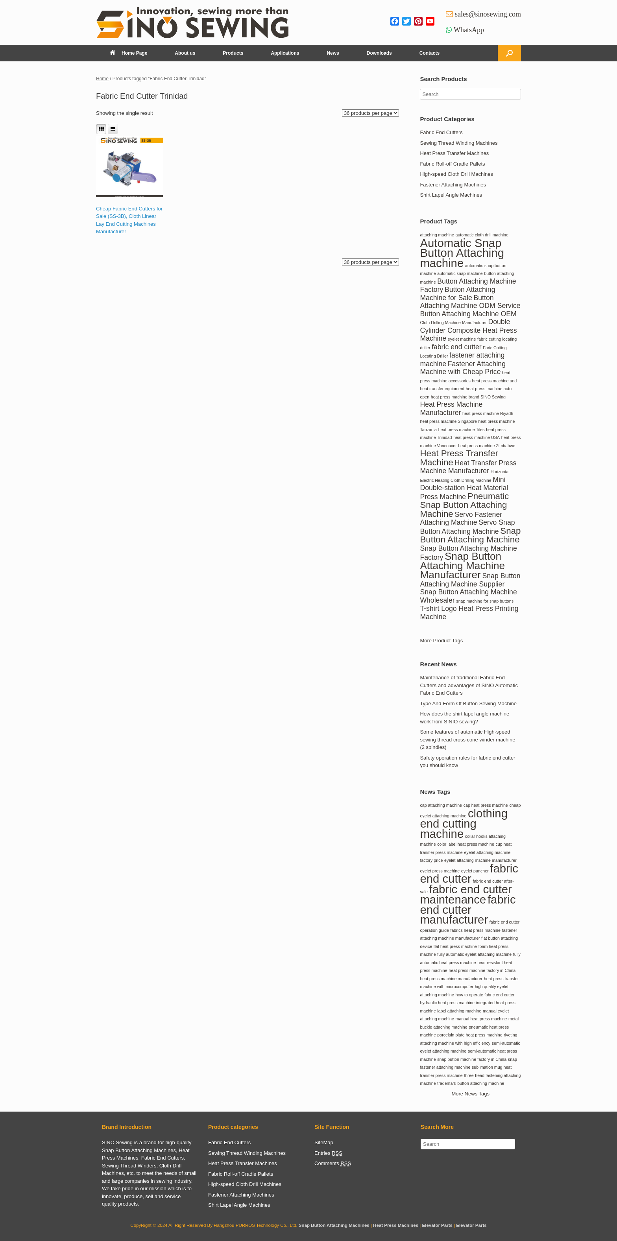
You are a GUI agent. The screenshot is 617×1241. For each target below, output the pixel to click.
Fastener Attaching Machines (453, 185)
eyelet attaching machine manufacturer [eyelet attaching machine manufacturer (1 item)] (480, 860)
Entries (328, 1153)
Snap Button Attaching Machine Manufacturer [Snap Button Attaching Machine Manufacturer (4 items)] (462, 565)
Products (233, 53)
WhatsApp (469, 29)
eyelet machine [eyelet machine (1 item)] (462, 339)
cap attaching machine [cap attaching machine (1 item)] (441, 805)
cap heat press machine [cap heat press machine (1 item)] (486, 805)
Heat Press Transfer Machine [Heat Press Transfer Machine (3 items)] (459, 457)
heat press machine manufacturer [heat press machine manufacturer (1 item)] (451, 978)
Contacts (429, 53)
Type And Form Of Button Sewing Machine (468, 703)
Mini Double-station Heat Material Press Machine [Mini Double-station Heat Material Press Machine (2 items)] (464, 488)
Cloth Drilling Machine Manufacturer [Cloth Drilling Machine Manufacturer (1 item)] (453, 322)
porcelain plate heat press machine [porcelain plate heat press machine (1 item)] (469, 1035)
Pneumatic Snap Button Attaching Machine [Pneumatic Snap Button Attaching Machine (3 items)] (464, 505)
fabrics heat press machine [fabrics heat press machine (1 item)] (475, 930)
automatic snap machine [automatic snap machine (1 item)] (460, 273)
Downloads (379, 53)
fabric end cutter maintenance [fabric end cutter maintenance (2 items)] (466, 894)
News (333, 53)
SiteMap (323, 1142)
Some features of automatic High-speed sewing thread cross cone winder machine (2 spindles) (467, 739)
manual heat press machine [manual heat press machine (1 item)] (481, 1018)
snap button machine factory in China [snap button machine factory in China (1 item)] (471, 1059)
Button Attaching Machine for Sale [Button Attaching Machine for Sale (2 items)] (457, 294)
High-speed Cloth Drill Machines (456, 174)
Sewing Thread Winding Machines (458, 143)
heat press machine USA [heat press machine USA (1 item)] (476, 437)
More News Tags (470, 1094)
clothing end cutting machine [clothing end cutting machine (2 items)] (464, 823)
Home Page (128, 53)
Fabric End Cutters (441, 132)
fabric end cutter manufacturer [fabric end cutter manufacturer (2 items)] (467, 909)
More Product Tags (441, 641)
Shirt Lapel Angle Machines (451, 195)
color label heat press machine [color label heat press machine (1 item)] (465, 844)
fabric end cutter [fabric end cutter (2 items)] (457, 347)
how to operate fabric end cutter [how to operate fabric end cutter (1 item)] (485, 994)
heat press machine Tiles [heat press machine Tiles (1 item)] (461, 429)
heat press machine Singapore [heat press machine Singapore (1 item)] (448, 421)
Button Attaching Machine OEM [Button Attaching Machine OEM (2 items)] (468, 314)
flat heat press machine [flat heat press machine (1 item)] (455, 946)
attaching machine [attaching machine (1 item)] (437, 234)
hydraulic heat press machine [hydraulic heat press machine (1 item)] (447, 1002)
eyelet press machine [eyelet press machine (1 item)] (440, 871)
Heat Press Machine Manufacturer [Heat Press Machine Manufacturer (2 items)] (451, 408)
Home (102, 78)
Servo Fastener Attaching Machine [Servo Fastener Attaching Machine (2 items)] (461, 519)
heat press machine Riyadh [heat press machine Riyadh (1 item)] (487, 413)
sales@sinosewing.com (488, 14)
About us (185, 53)
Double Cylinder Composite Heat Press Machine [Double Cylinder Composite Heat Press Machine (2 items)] (468, 330)
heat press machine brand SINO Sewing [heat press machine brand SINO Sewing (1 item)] (468, 397)
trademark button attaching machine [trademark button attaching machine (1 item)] (470, 1083)
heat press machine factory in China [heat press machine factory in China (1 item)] (482, 970)
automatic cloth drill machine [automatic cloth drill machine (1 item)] (482, 234)
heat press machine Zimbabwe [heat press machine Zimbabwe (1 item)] (486, 445)
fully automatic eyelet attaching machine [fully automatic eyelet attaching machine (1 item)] (474, 954)
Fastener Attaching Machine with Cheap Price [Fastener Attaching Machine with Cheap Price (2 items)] (463, 368)
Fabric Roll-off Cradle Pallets (452, 164)
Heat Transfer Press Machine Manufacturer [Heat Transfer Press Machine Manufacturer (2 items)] (468, 467)
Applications (285, 53)
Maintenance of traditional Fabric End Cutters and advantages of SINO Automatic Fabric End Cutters (469, 685)
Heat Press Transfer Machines (454, 153)
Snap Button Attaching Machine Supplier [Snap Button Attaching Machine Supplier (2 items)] (470, 580)
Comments (332, 1163)
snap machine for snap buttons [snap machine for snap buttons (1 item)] (485, 601)
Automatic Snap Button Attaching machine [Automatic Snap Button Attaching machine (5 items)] (462, 252)
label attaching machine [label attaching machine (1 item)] (459, 1011)
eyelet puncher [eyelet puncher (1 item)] (475, 871)
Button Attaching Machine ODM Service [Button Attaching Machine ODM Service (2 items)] (470, 302)
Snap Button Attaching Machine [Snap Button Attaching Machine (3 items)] (470, 535)
